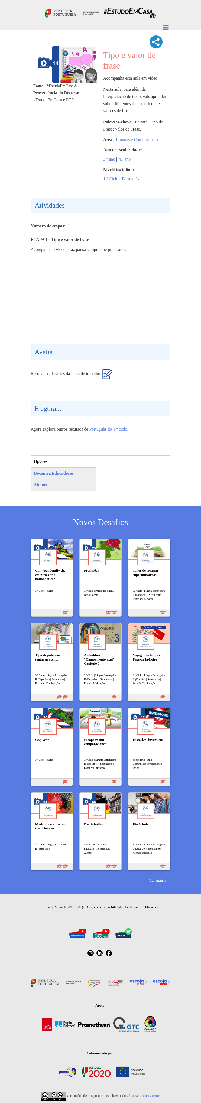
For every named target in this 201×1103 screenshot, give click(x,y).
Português (130, 179)
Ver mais (156, 880)
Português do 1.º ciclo (108, 429)
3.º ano (109, 159)
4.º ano (125, 159)
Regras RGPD (64, 907)
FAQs (80, 907)
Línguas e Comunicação (137, 139)
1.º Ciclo (110, 179)
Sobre (47, 907)
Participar (132, 907)
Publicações (149, 907)
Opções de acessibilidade (104, 907)
